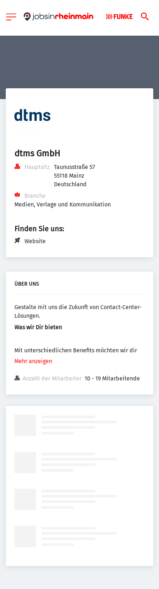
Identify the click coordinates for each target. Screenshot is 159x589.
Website (35, 241)
